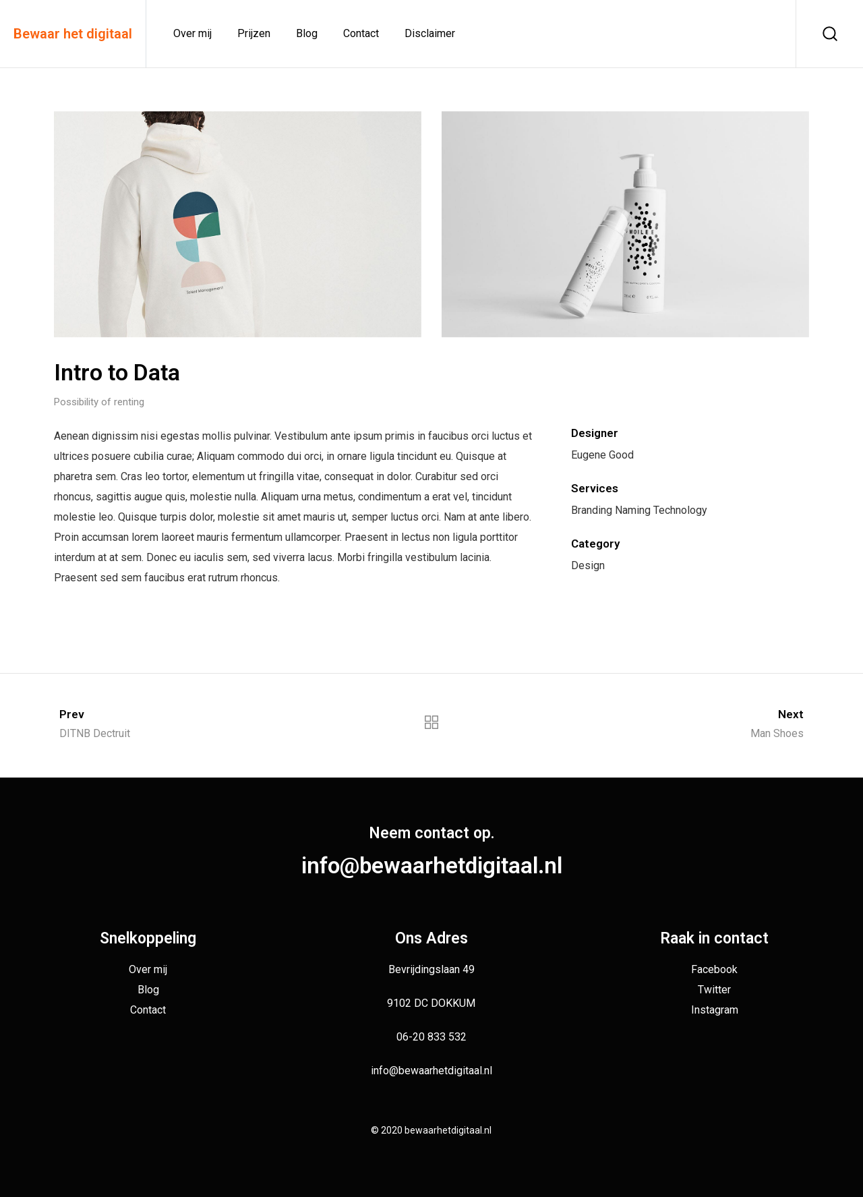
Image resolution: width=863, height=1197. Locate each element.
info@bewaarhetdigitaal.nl (431, 865)
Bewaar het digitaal (72, 34)
